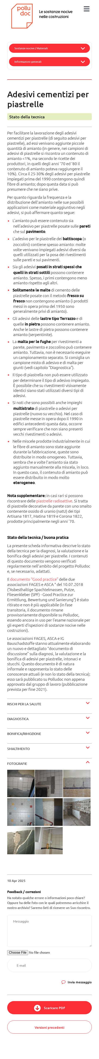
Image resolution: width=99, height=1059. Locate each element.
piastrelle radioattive (54, 500)
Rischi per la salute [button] (24, 704)
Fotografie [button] (17, 763)
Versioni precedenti (49, 1027)
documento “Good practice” (34, 579)
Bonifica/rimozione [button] (24, 733)
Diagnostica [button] (18, 719)
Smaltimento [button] (18, 748)
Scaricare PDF (54, 1007)
